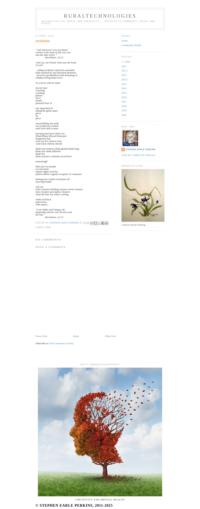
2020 (124, 115)
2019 (124, 110)
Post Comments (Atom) (62, 343)
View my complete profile (138, 155)
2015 (124, 92)
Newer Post (41, 336)
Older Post (110, 336)
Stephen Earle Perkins (140, 149)
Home (76, 336)
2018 (48, 227)
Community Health (131, 45)
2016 (124, 97)
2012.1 (125, 79)
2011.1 (124, 70)
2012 (124, 75)
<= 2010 (125, 61)
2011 (124, 66)
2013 (124, 83)
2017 (124, 101)
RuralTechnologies (100, 16)
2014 (124, 88)
